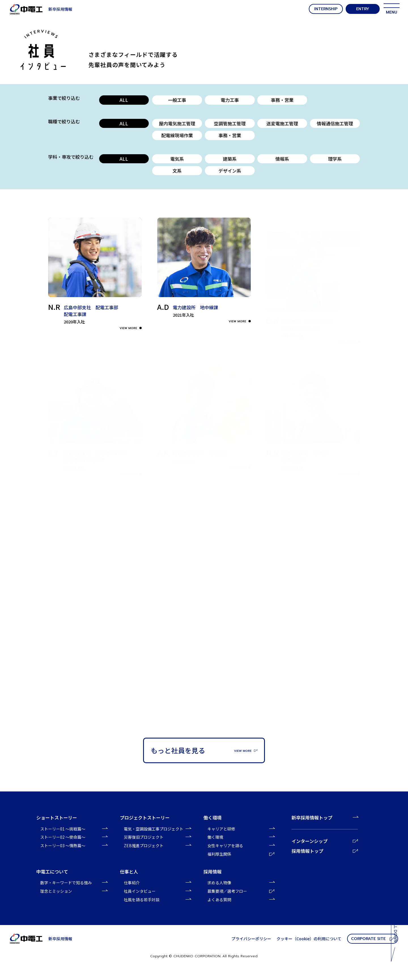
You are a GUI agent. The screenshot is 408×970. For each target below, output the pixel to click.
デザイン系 (229, 170)
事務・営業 (282, 99)
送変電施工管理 (282, 123)
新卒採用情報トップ (312, 817)
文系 (177, 170)
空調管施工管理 (230, 123)
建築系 (230, 158)
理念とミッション (56, 891)
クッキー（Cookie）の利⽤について (309, 938)
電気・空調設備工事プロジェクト (153, 829)
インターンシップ (325, 841)
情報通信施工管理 (335, 123)
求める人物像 (219, 882)
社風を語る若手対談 (142, 899)
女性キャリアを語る (225, 845)
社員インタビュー (140, 891)
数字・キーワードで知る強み (66, 882)
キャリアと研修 (221, 829)
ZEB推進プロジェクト (143, 845)
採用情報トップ (325, 850)
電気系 (177, 158)
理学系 (335, 158)
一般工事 (177, 99)
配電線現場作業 (177, 135)
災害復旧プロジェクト (143, 837)
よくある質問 (219, 899)
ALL (124, 99)
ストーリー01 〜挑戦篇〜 (62, 829)
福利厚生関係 (240, 854)
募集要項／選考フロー (240, 891)
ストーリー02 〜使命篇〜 (62, 837)
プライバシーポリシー (251, 938)
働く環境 (215, 837)
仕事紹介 (132, 882)
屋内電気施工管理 (177, 123)
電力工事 (230, 99)
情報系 (282, 158)
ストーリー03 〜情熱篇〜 (62, 845)
